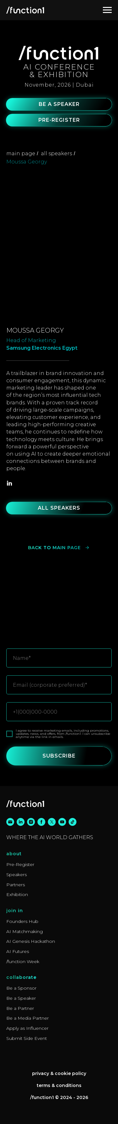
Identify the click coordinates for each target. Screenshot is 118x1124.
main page (20, 153)
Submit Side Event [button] (26, 1038)
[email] (10, 822)
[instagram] (31, 822)
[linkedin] (9, 483)
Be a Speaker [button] (21, 998)
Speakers (16, 874)
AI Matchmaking (24, 931)
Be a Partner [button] (20, 1008)
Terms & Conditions (59, 1085)
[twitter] (52, 822)
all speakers (56, 153)
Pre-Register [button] (20, 864)
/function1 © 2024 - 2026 (59, 1097)
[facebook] (41, 822)
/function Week (22, 961)
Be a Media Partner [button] (27, 1018)
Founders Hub (22, 921)
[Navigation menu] (107, 10)
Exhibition (17, 894)
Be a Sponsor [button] (21, 988)
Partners (15, 885)
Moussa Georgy (26, 162)
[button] (59, 104)
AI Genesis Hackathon (30, 941)
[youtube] (62, 822)
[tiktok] (72, 822)
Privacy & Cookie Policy (59, 1073)
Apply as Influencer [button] (27, 1028)
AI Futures (17, 951)
